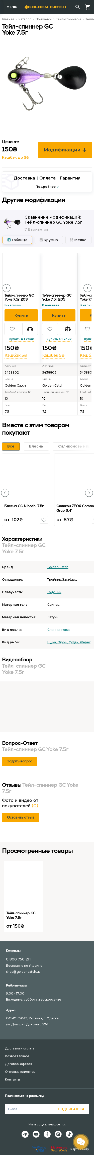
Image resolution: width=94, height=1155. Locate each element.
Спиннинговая (58, 630)
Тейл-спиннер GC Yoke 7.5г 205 (56, 297)
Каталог (25, 19)
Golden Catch (57, 567)
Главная (8, 19)
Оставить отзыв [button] (20, 817)
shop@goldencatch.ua (23, 971)
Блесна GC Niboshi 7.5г (24, 506)
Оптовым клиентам (20, 1072)
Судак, (74, 642)
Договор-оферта (18, 1064)
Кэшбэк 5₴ (16, 355)
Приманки (44, 19)
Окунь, (63, 642)
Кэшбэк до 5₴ (15, 157)
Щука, (52, 642)
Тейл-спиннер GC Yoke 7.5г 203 (19, 297)
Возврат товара (17, 1056)
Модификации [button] (65, 150)
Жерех (85, 642)
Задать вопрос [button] (19, 761)
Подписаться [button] (71, 1109)
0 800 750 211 (18, 959)
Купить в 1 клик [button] (21, 339)
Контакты (12, 1079)
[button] (7, 288)
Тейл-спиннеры (68, 19)
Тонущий (54, 592)
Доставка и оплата (19, 1048)
